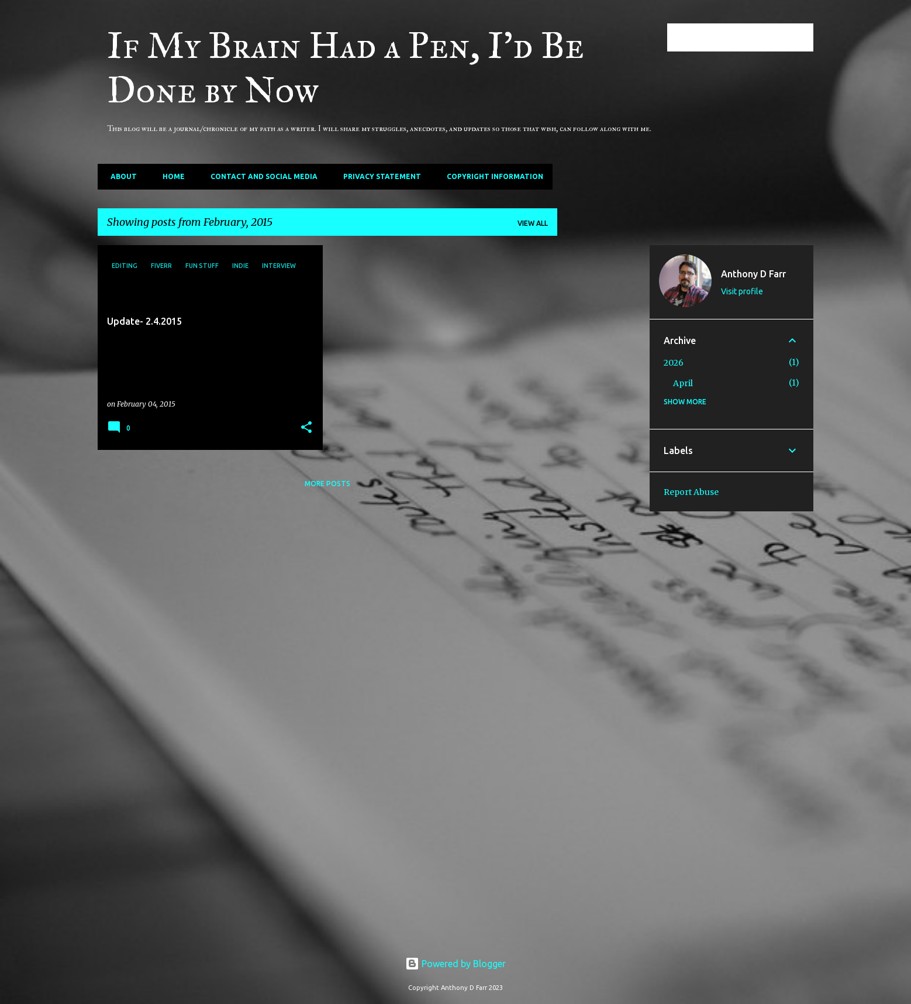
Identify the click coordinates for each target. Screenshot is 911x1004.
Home (170, 176)
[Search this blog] (752, 37)
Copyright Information (491, 176)
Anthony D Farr (753, 274)
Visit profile (742, 291)
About (120, 176)
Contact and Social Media (260, 176)
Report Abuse (691, 492)
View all (532, 223)
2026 (674, 362)
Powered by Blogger (455, 963)
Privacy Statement (378, 176)
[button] (306, 428)
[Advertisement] (603, 420)
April (683, 383)
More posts (327, 483)
